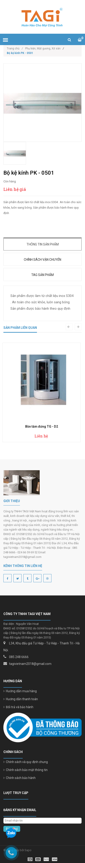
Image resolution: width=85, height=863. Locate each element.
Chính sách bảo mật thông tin (25, 770)
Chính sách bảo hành (19, 778)
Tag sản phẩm (42, 275)
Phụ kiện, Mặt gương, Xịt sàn (43, 48)
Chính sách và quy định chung (25, 762)
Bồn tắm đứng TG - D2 (42, 426)
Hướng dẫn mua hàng (20, 691)
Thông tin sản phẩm (43, 244)
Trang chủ (15, 48)
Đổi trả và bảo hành (18, 707)
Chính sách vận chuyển (42, 259)
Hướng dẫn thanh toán (20, 699)
